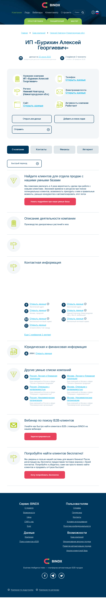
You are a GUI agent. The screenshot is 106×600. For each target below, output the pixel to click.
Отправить (32, 129)
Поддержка (77, 513)
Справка (77, 508)
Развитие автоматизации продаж (77, 546)
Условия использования (77, 522)
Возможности (29, 513)
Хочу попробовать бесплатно (45, 475)
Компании (29, 537)
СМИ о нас (29, 522)
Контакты (77, 517)
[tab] (18, 150)
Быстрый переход (25, 163)
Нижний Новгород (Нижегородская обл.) (67, 33)
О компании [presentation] (18, 150)
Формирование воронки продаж (77, 542)
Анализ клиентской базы (77, 551)
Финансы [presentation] (64, 150)
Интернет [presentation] (88, 150)
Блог (29, 526)
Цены (29, 517)
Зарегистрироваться (40, 436)
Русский (97, 12)
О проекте (29, 508)
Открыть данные (76, 80)
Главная (24, 33)
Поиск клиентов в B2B (29, 542)
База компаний (38, 33)
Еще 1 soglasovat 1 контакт (37, 335)
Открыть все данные (32, 119)
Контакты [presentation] (41, 150)
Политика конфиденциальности (77, 526)
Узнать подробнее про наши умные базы (50, 202)
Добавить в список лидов (74, 119)
